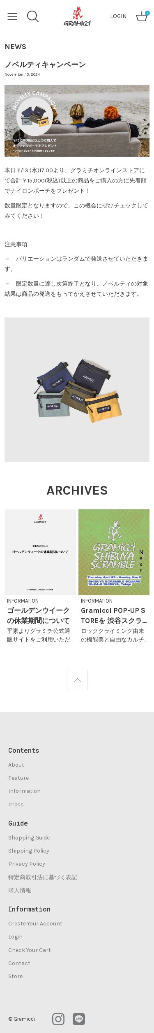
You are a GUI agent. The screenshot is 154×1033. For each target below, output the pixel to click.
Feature (18, 777)
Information (24, 791)
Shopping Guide (29, 837)
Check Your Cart (29, 950)
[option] (40, 578)
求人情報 (19, 890)
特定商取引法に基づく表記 (42, 877)
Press (16, 804)
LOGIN (118, 16)
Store (15, 976)
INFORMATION (23, 601)
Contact (19, 963)
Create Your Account (35, 923)
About (16, 764)
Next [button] (141, 556)
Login (15, 936)
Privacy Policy (26, 863)
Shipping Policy (28, 850)
